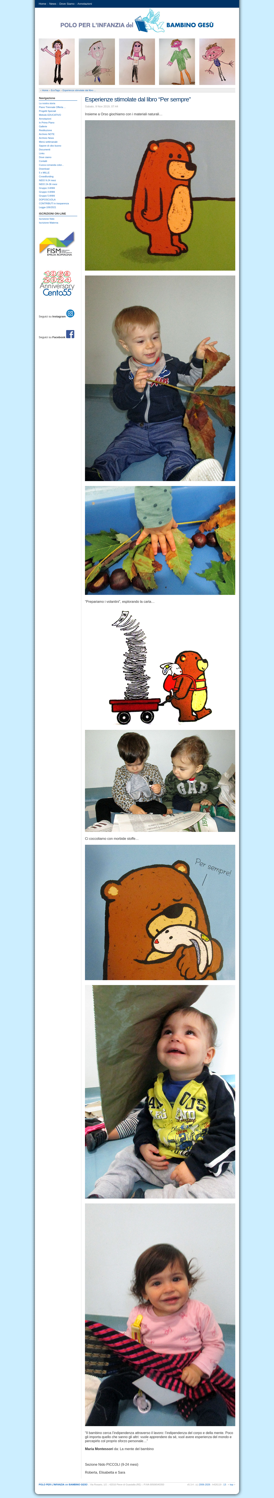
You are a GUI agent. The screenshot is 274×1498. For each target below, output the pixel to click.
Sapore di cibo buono (50, 145)
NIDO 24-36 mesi (48, 184)
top (231, 1484)
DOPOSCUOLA (47, 199)
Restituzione (45, 130)
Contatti (43, 161)
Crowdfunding (46, 176)
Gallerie (43, 126)
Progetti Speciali (47, 111)
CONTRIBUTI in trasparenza (54, 203)
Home (42, 3)
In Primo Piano (46, 122)
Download (44, 168)
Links (42, 153)
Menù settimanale (48, 142)
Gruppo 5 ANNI (47, 195)
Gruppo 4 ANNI (47, 192)
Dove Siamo (66, 3)
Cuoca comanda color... (51, 165)
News (52, 3)
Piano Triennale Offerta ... (52, 107)
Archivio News (46, 138)
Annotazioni (84, 3)
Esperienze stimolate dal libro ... (79, 90)
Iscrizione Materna (48, 222)
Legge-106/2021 (47, 207)
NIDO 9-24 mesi (47, 180)
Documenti (44, 149)
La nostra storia (47, 103)
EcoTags (55, 90)
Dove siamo (45, 157)
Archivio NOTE (47, 134)
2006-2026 (204, 1484)
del (63, 1484)
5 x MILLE (44, 172)
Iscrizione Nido (46, 219)
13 (224, 1484)
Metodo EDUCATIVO (50, 115)
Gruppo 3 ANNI (47, 188)
